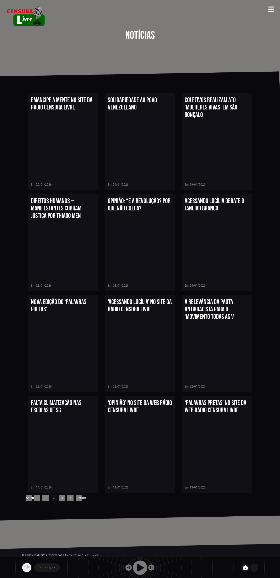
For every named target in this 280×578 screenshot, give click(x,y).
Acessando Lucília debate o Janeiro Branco (214, 204)
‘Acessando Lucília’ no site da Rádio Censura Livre (140, 305)
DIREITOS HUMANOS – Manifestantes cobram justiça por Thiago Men (56, 208)
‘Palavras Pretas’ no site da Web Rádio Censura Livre (215, 406)
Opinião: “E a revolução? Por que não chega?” (139, 204)
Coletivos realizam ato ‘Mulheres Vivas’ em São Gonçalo (211, 107)
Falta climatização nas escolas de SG (56, 406)
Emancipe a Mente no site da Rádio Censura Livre (61, 103)
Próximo (79, 498)
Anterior (29, 498)
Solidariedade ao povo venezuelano (132, 103)
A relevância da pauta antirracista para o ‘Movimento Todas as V (209, 309)
